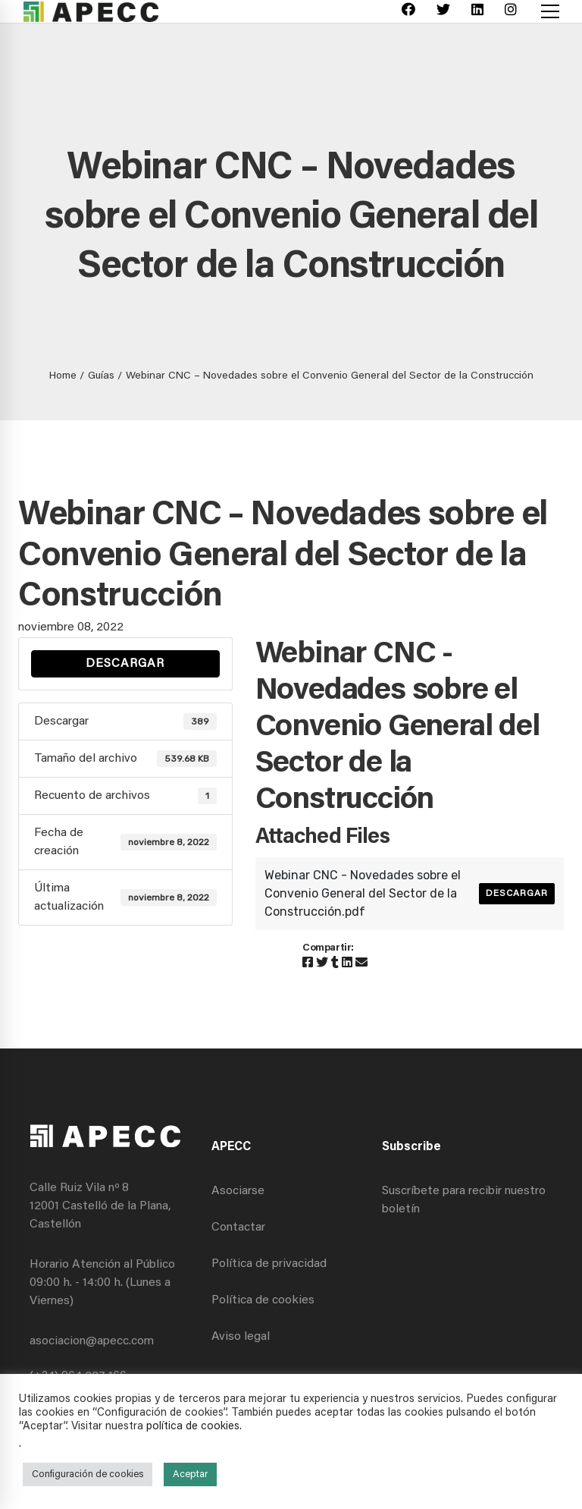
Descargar (125, 664)
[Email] (361, 963)
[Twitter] (443, 12)
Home (63, 376)
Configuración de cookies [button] (87, 1474)
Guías (101, 376)
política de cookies (192, 1426)
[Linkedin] (477, 12)
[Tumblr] (335, 963)
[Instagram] (511, 12)
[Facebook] (408, 12)
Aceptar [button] (190, 1474)
